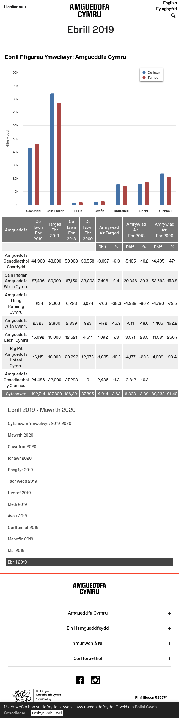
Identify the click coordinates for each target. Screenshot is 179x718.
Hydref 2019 (19, 492)
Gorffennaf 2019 (23, 527)
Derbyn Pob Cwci (47, 713)
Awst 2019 (17, 515)
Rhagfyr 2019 (20, 469)
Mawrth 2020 (20, 435)
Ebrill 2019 (17, 562)
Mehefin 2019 (20, 539)
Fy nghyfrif (166, 8)
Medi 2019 (17, 504)
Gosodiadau (15, 713)
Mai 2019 (16, 550)
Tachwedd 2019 (22, 481)
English (170, 3)
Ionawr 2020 (20, 458)
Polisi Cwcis (146, 707)
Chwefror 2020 (22, 446)
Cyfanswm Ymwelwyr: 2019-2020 (39, 423)
